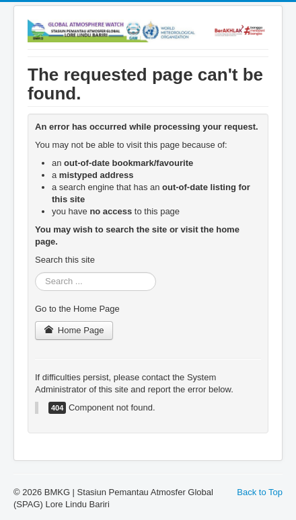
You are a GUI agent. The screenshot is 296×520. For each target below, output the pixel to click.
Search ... (35, 272)
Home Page (74, 330)
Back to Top (260, 492)
